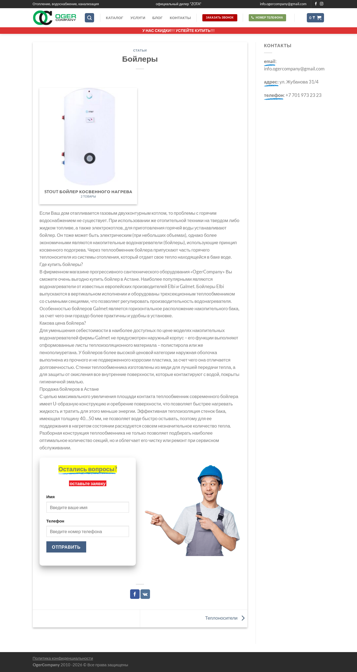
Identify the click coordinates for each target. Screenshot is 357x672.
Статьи (140, 50)
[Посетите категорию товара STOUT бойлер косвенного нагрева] (88, 146)
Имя (50, 496)
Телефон (55, 520)
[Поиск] (89, 17)
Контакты (180, 18)
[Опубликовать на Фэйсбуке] (135, 594)
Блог (157, 18)
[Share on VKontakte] (145, 594)
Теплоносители (226, 618)
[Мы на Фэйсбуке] (316, 4)
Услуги (137, 18)
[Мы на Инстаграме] (321, 4)
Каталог (114, 18)
